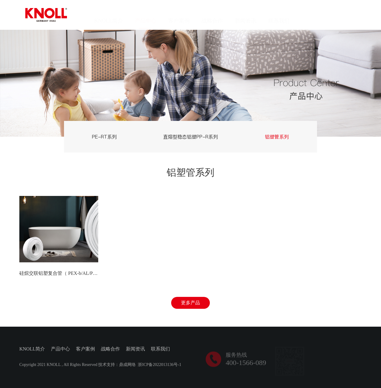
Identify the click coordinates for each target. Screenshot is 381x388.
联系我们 (279, 15)
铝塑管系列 (277, 136)
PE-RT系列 (104, 136)
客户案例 (179, 15)
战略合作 (212, 15)
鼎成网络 (127, 365)
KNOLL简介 (108, 15)
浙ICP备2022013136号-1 (159, 365)
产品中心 (145, 15)
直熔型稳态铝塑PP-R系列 (190, 136)
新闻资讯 (245, 15)
